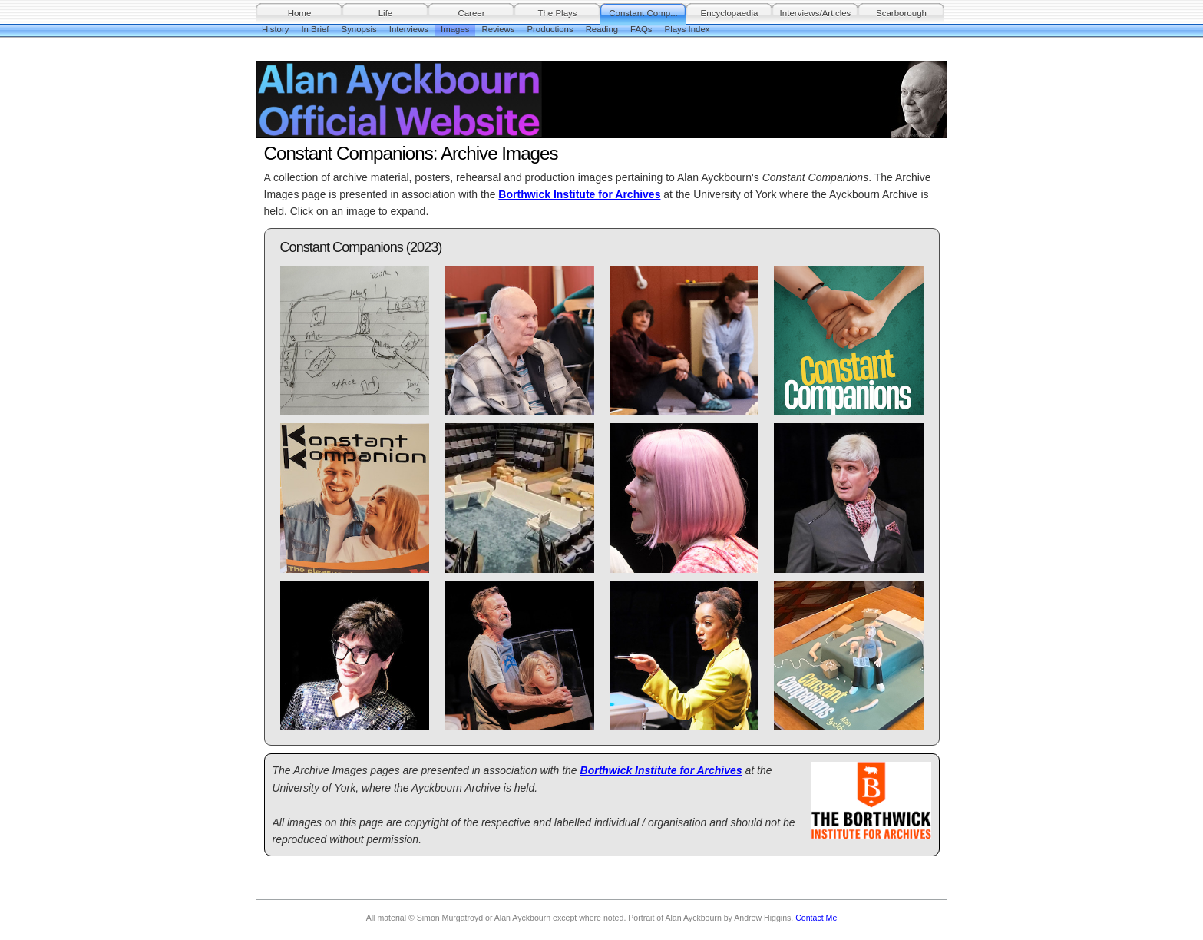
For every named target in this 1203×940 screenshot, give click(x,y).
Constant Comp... (643, 13)
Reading (602, 29)
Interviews (408, 29)
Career (471, 13)
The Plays (557, 13)
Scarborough (901, 13)
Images (455, 29)
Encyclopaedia (729, 13)
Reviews (497, 29)
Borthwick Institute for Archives (579, 194)
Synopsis (359, 29)
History (275, 29)
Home (300, 13)
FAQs (641, 29)
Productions (550, 29)
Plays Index (687, 29)
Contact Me (816, 917)
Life (385, 13)
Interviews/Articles (815, 13)
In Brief (315, 29)
